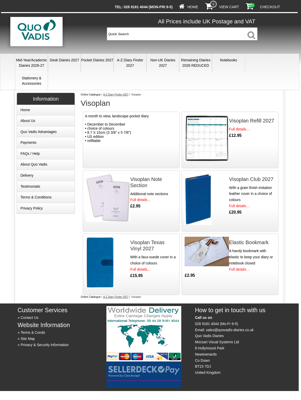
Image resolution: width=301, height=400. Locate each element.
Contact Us (29, 318)
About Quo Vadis (34, 164)
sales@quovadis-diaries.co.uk (230, 330)
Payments (28, 142)
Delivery (27, 175)
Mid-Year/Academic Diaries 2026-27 (31, 63)
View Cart (229, 7)
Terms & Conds (33, 332)
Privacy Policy (32, 208)
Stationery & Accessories (31, 80)
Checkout (270, 7)
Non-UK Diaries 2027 (162, 63)
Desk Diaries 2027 (64, 60)
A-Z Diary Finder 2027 (130, 63)
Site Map (28, 339)
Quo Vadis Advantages (39, 132)
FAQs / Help (30, 153)
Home (192, 7)
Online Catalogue (91, 94)
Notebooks (228, 60)
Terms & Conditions (36, 197)
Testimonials (30, 186)
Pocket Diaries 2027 (97, 60)
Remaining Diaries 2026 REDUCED (195, 63)
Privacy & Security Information (45, 345)
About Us (28, 121)
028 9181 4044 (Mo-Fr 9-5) (216, 324)
